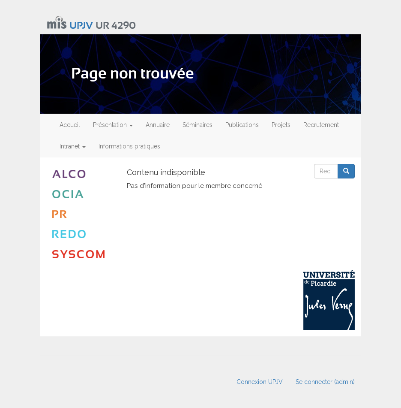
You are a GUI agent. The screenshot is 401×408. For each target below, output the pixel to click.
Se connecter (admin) (325, 381)
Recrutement (321, 124)
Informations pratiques (129, 146)
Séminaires (197, 124)
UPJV (81, 26)
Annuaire (158, 124)
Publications (242, 124)
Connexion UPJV (259, 381)
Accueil (70, 124)
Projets (281, 124)
